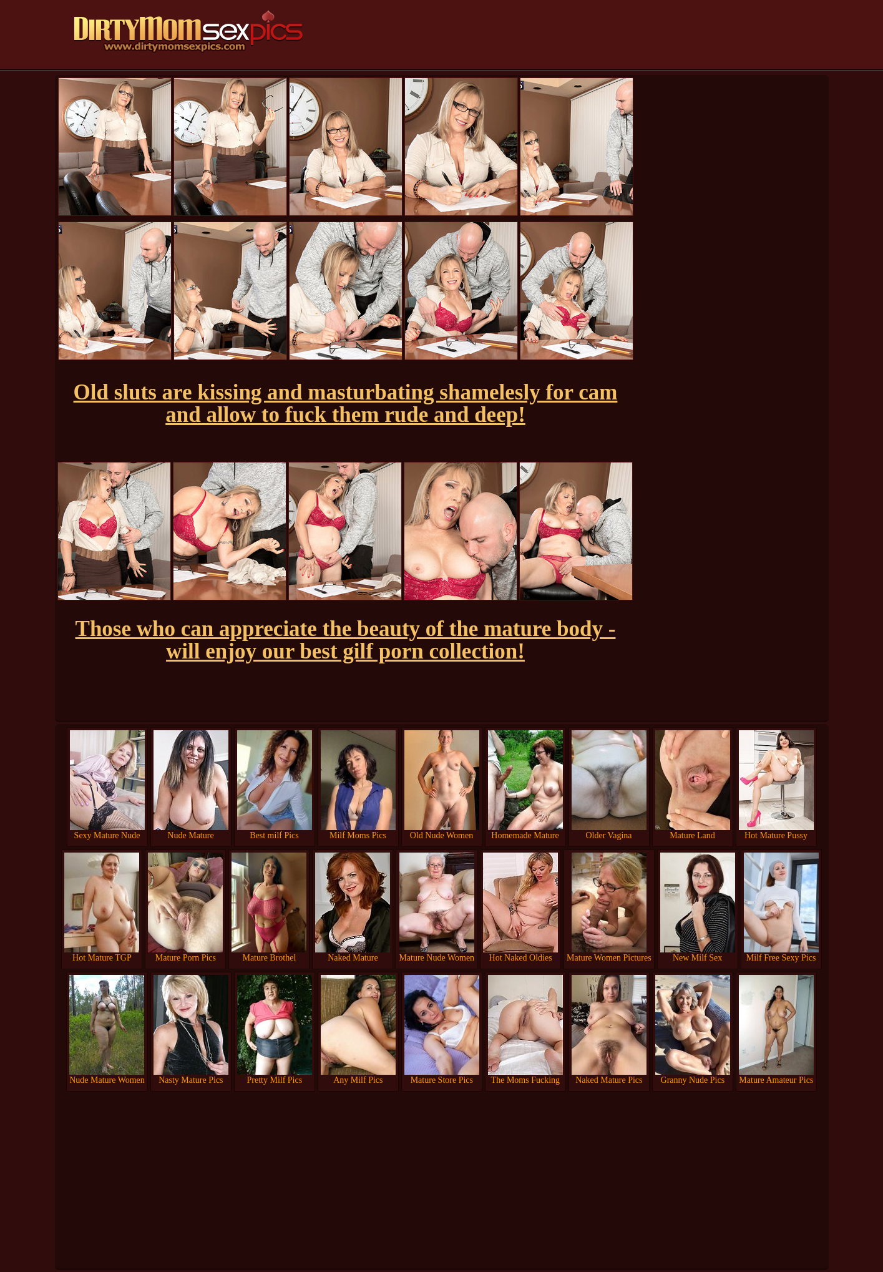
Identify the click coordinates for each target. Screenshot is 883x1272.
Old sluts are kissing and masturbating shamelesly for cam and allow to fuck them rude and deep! (346, 403)
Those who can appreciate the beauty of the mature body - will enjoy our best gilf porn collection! (346, 640)
